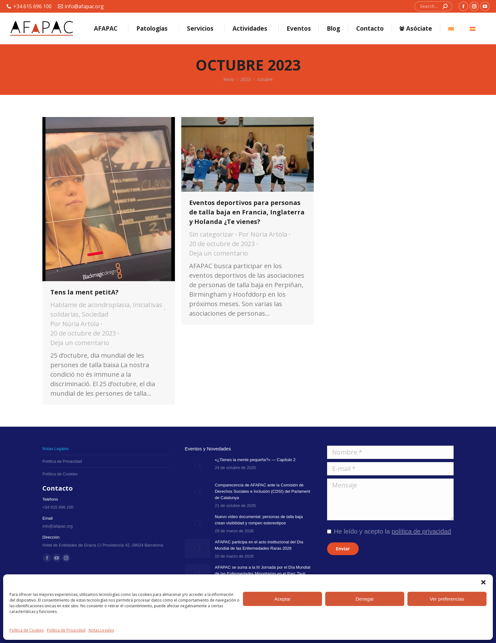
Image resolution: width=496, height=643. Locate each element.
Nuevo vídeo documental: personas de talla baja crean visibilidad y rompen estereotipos (259, 519)
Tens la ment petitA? (84, 292)
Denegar (365, 599)
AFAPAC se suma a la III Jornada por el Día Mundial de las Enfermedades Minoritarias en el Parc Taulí (262, 570)
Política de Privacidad (66, 630)
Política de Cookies (26, 630)
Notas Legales (101, 630)
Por (74, 323)
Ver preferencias (447, 599)
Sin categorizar (211, 234)
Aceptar (282, 599)
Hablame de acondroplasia (90, 304)
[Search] (433, 6)
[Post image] (197, 466)
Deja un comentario (79, 342)
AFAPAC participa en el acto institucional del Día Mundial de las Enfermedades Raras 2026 (259, 545)
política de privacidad (421, 531)
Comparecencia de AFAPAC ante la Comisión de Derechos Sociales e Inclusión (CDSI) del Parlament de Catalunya (262, 491)
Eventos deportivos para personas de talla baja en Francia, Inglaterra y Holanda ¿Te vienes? (247, 212)
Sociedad (95, 314)
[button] (483, 582)
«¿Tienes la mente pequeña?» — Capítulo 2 (255, 459)
